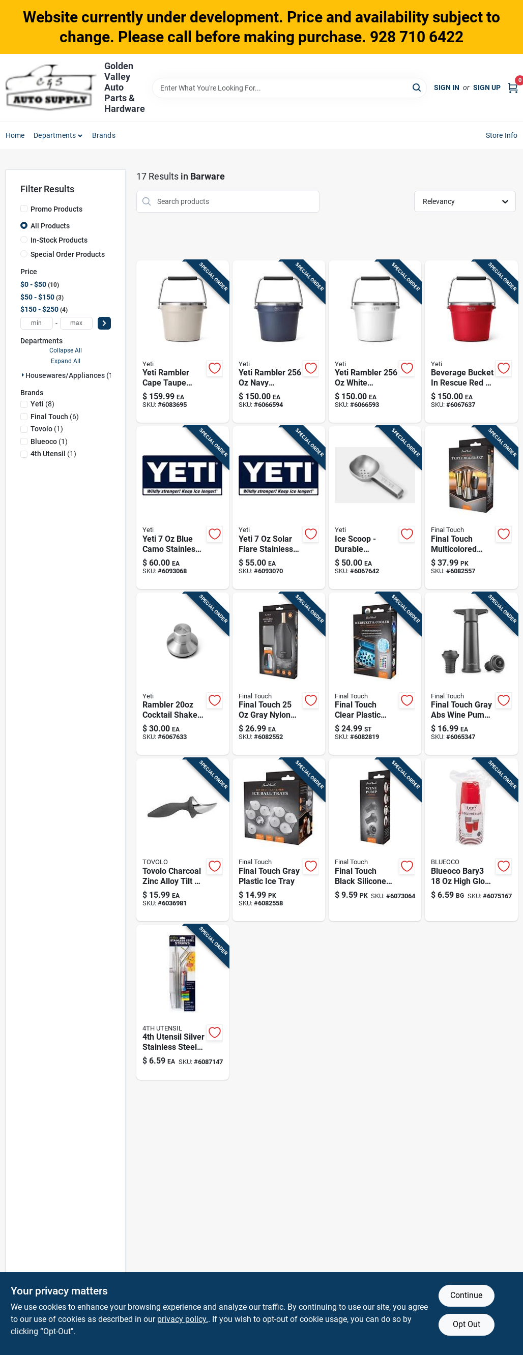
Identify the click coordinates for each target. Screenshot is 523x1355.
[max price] (76, 323)
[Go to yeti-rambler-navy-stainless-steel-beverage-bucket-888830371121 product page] (279, 341)
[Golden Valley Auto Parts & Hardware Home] (51, 88)
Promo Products (56, 209)
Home (15, 135)
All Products (50, 225)
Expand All (65, 361)
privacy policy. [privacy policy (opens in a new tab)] (182, 1319)
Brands (103, 135)
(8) (42, 404)
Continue (466, 1295)
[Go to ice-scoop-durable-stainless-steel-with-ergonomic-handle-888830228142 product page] (375, 507)
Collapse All (65, 350)
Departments (55, 135)
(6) (55, 417)
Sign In (446, 87)
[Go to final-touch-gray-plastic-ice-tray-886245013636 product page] (279, 839)
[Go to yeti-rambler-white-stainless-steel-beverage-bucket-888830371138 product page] (375, 341)
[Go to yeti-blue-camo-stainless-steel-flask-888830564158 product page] (182, 507)
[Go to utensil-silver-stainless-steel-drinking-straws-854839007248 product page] (182, 1002)
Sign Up (487, 87)
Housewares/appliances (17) (72, 375)
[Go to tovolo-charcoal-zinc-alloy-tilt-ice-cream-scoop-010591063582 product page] (182, 839)
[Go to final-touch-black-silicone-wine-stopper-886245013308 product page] (375, 839)
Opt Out (466, 1324)
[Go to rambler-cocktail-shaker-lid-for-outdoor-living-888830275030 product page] (182, 674)
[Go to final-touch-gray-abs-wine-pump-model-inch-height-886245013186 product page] (471, 674)
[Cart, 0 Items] (513, 87)
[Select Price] (104, 323)
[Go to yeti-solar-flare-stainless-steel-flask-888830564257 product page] (279, 507)
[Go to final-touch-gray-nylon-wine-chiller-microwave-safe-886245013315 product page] (279, 674)
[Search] (417, 87)
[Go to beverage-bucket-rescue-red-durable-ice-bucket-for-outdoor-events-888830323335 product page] (471, 341)
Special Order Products (68, 254)
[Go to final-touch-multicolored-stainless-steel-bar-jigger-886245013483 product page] (471, 507)
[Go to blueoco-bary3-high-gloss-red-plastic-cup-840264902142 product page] (471, 839)
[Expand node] (23, 375)
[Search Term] (289, 88)
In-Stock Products (59, 240)
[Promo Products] (23, 208)
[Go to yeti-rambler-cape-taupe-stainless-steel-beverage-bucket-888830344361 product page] (182, 341)
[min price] (36, 323)
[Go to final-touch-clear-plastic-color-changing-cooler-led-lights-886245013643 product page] (375, 674)
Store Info (502, 135)
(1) (47, 429)
